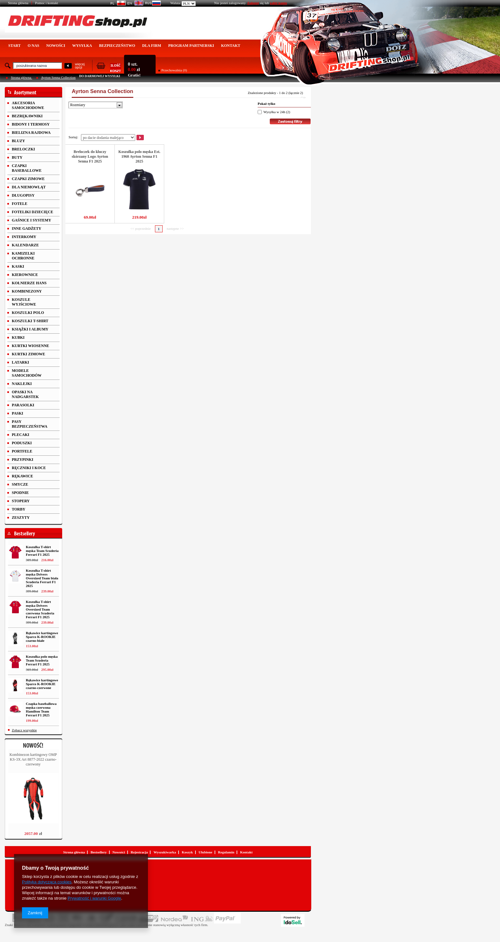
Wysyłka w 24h (274, 112)
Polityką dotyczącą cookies (46, 882)
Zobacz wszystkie (24, 730)
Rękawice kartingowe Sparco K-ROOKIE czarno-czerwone (42, 684)
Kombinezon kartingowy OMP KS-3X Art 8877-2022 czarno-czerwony (33, 759)
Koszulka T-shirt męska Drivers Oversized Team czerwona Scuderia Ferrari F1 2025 (40, 609)
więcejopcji (80, 65)
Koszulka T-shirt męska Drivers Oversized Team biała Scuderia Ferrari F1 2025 (42, 578)
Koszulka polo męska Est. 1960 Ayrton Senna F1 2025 (139, 156)
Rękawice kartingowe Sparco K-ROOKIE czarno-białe (42, 636)
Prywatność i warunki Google (94, 898)
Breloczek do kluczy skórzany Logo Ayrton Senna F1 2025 (90, 156)
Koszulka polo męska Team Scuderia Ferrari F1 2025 (42, 660)
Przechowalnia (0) (174, 70)
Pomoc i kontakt (46, 3)
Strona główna (18, 3)
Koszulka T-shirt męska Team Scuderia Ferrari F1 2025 (42, 550)
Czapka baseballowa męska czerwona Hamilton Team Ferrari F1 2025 (41, 709)
